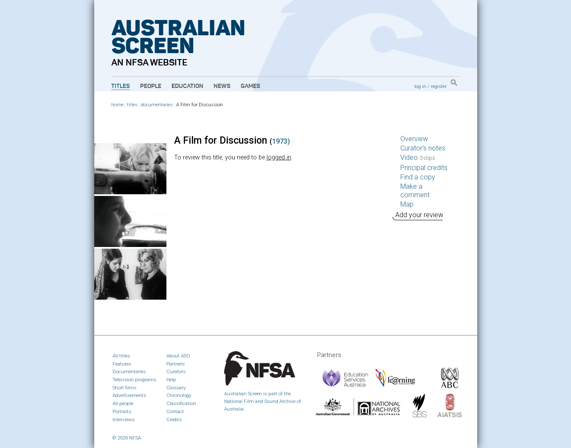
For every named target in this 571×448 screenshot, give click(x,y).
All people (123, 403)
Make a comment (415, 190)
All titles (121, 356)
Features (122, 364)
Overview (414, 139)
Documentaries (129, 371)
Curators (176, 371)
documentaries (157, 105)
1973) (281, 141)
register (439, 86)
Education (187, 86)
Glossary (176, 388)
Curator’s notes (422, 148)
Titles (120, 86)
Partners (175, 364)
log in (420, 86)
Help (171, 380)
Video (417, 157)
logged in (279, 157)
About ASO (178, 356)
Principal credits (423, 168)
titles (132, 105)
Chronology (178, 395)
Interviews (124, 419)
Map (406, 204)
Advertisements (129, 395)
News (222, 86)
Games (250, 86)
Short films (124, 388)
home (117, 105)
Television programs (134, 380)
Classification (181, 403)
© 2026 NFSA (127, 438)
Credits (174, 419)
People (150, 86)
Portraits (122, 411)
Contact (175, 411)
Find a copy (417, 177)
